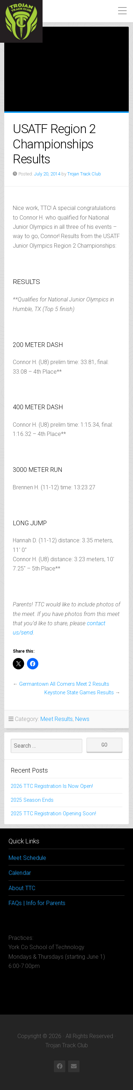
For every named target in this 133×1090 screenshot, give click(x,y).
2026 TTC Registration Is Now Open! (52, 786)
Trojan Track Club (84, 174)
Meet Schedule (27, 857)
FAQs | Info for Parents (37, 903)
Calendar (20, 872)
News (82, 719)
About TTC (22, 888)
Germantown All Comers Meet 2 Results (64, 684)
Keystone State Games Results (79, 693)
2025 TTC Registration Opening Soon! (53, 814)
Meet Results (56, 719)
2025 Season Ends (32, 800)
